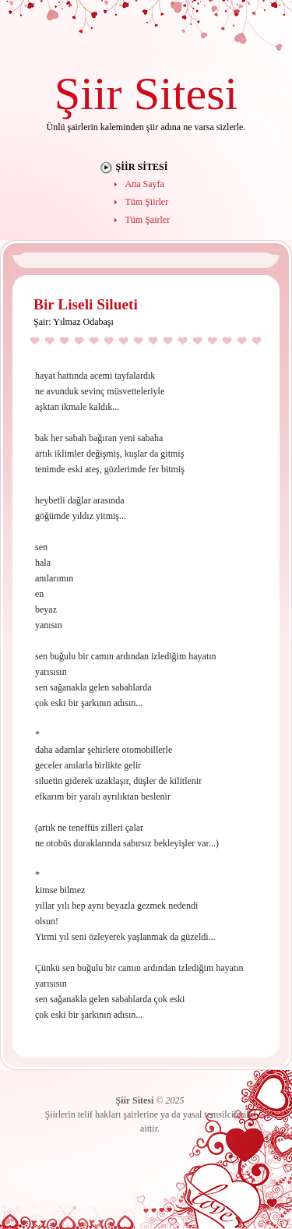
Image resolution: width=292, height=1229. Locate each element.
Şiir (88, 93)
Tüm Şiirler (147, 201)
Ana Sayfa (144, 183)
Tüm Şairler (148, 219)
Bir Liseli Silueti (85, 304)
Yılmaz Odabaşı (83, 321)
